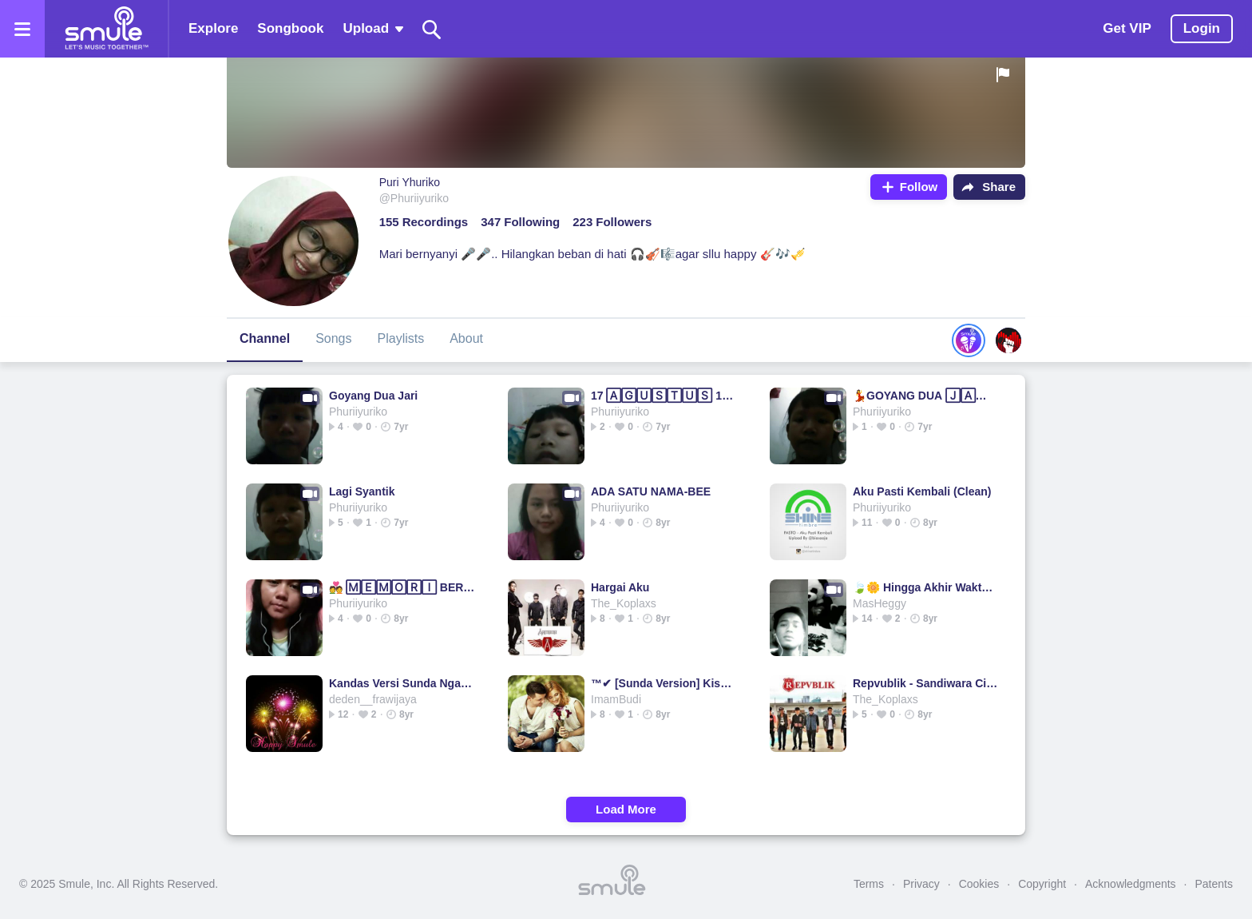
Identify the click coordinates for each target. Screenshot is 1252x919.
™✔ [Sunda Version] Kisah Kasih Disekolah (664, 683)
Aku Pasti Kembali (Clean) (922, 491)
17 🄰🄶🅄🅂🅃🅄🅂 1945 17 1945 (664, 395)
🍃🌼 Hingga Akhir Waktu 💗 (926, 587)
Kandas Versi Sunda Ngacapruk (402, 683)
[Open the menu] (22, 29)
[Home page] (106, 28)
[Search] (432, 29)
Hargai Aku (620, 587)
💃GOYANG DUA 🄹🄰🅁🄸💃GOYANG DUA (926, 395)
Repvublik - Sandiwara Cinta (926, 683)
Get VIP (1127, 28)
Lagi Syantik (361, 491)
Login (1201, 28)
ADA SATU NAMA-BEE (651, 491)
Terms (869, 883)
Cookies (979, 883)
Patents (1214, 883)
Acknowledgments (1130, 883)
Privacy (921, 883)
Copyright (1042, 883)
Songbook (290, 28)
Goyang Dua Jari (373, 395)
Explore (213, 28)
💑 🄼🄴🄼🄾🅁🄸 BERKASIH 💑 (402, 587)
